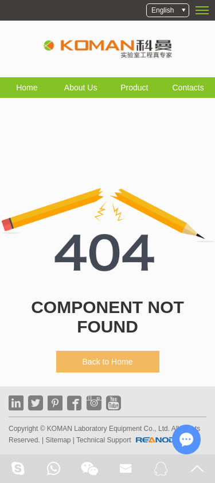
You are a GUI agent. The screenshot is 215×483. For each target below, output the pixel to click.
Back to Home (108, 361)
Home (26, 87)
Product (134, 87)
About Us (80, 87)
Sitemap (58, 440)
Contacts (188, 87)
